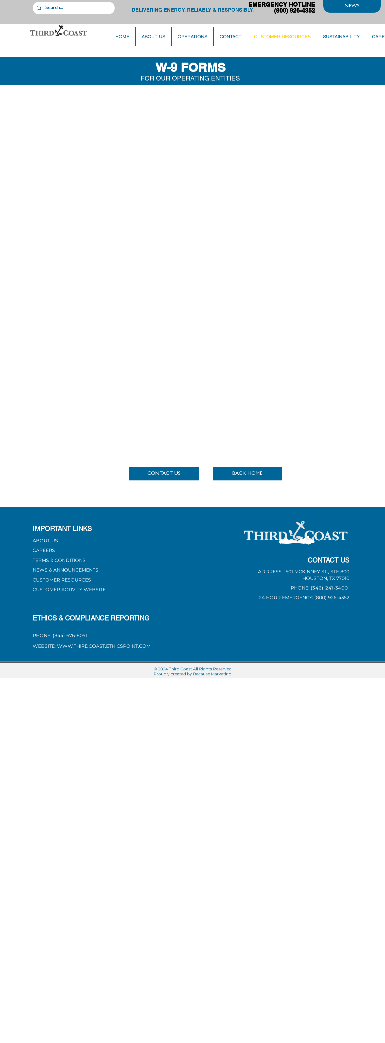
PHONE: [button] (301, 588)
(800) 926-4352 (331, 598)
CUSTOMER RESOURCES (62, 580)
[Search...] (73, 8)
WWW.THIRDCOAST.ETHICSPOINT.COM (104, 646)
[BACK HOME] (247, 473)
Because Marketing (212, 673)
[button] (164, 473)
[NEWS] (352, 6)
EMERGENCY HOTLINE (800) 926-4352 (281, 7)
